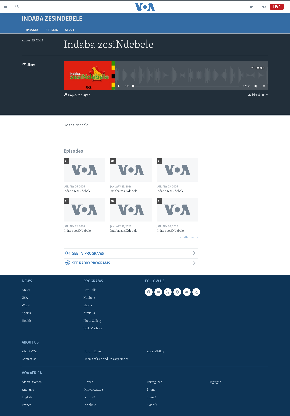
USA (25, 298)
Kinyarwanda (93, 389)
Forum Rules (92, 351)
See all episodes (188, 237)
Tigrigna (215, 382)
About (69, 30)
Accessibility (155, 351)
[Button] (28, 65)
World (26, 305)
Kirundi (89, 397)
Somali (151, 397)
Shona (87, 305)
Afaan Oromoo (32, 382)
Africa (26, 290)
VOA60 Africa (92, 328)
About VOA (29, 351)
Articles (52, 30)
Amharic (28, 389)
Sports (26, 313)
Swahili (152, 405)
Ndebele (89, 298)
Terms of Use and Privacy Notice (106, 359)
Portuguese (154, 382)
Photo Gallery (92, 320)
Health (26, 320)
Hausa (88, 382)
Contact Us (29, 359)
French (26, 405)
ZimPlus (89, 313)
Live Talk (89, 290)
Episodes (31, 30)
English (27, 397)
